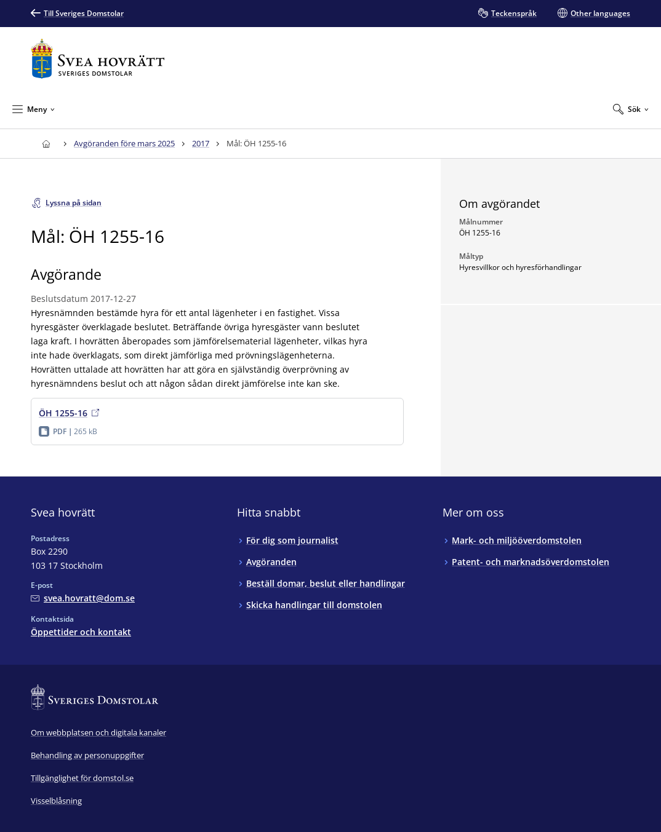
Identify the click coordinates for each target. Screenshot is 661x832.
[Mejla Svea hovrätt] (83, 598)
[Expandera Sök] (631, 108)
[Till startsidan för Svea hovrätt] (97, 59)
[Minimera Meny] (33, 108)
